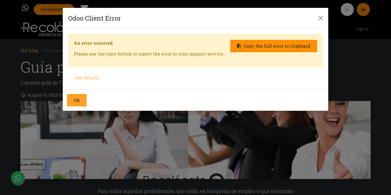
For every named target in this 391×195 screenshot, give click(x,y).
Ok (77, 100)
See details (87, 77)
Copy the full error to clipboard (273, 46)
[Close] (321, 18)
